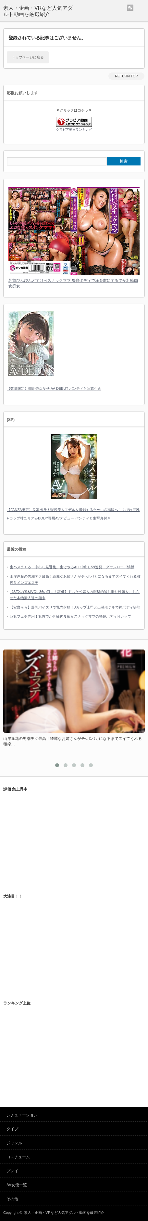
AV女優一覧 (16, 1185)
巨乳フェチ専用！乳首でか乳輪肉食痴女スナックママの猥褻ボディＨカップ (70, 616)
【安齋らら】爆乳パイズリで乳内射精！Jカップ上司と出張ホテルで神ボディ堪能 (75, 607)
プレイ (12, 1171)
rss (130, 8)
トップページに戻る (28, 57)
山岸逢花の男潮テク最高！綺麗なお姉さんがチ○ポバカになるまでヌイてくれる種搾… (72, 741)
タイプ (12, 1129)
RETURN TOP (126, 76)
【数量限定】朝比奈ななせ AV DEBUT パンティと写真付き (54, 388)
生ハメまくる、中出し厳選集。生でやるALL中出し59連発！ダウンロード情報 (72, 567)
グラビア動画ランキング (74, 129)
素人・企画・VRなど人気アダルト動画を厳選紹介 (38, 11)
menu (141, 8)
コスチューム (18, 1157)
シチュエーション (22, 1115)
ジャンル (14, 1143)
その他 (12, 1199)
